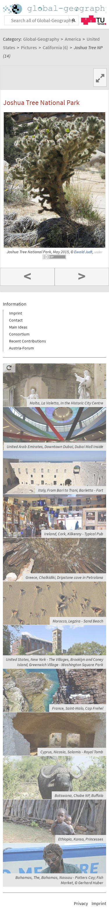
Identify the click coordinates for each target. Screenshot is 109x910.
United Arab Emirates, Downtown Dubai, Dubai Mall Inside (55, 446)
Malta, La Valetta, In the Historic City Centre (66, 403)
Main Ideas (18, 327)
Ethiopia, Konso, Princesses (80, 839)
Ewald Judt (83, 251)
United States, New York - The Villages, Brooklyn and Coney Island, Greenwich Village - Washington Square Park (54, 662)
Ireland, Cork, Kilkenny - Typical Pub (73, 533)
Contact (16, 320)
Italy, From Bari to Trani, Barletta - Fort (70, 490)
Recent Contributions (27, 341)
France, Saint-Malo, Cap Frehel (77, 708)
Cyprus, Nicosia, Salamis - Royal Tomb (71, 751)
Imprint (15, 313)
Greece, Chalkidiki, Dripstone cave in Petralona (64, 577)
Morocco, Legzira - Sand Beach (78, 621)
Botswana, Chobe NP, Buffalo (79, 795)
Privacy (81, 903)
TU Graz (93, 20)
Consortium (19, 334)
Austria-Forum (21, 348)
